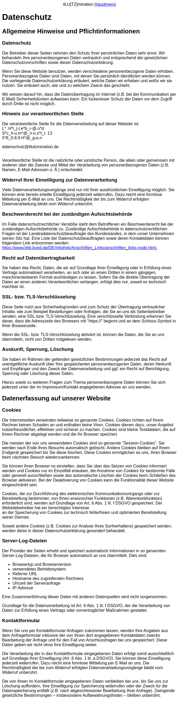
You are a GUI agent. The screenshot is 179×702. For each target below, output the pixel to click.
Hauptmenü (105, 4)
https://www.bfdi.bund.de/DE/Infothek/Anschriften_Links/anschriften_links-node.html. (79, 247)
